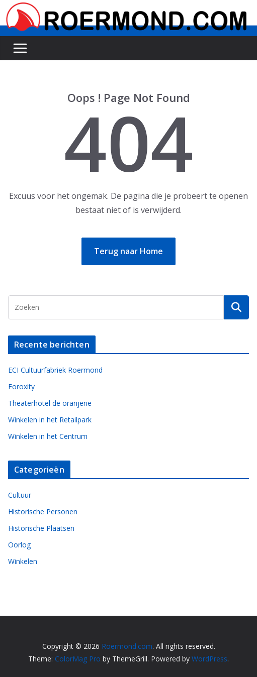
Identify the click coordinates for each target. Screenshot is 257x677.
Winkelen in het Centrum (48, 436)
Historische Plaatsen (41, 528)
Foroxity (21, 386)
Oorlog (19, 544)
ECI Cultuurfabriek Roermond (55, 370)
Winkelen (22, 561)
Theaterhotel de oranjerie (50, 403)
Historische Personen (42, 511)
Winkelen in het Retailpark (50, 419)
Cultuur (19, 495)
